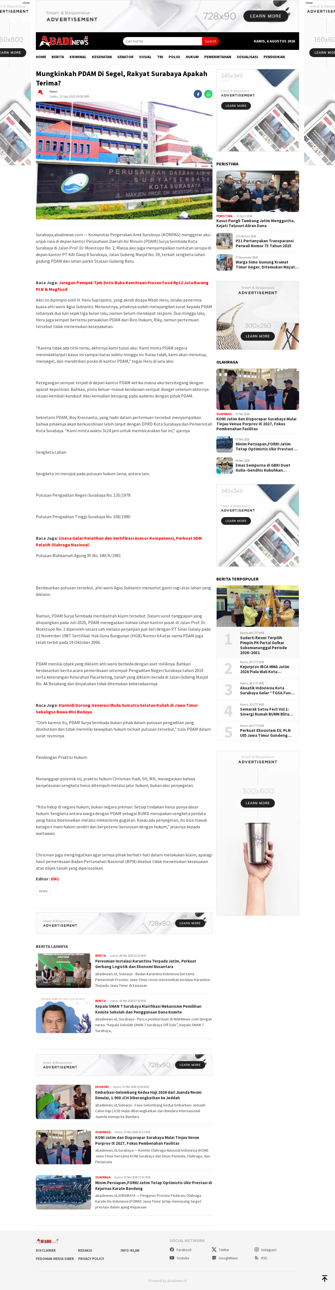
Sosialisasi (247, 56)
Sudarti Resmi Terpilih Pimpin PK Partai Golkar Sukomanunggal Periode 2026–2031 (263, 645)
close (26, 3)
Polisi (174, 56)
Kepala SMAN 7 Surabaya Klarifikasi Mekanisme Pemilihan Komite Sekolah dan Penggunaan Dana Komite (152, 1009)
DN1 (55, 879)
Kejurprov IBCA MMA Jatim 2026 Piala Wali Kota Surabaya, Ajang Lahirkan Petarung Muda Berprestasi (266, 669)
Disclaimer (46, 1250)
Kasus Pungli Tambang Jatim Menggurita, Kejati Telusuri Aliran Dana (255, 223)
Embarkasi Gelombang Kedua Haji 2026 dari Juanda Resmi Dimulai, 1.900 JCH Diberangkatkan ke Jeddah (152, 1095)
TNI (160, 56)
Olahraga (102, 1132)
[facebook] (198, 94)
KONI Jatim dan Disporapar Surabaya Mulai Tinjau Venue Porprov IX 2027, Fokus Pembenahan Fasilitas (151, 1140)
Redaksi (85, 1250)
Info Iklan (130, 1250)
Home (41, 56)
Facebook (180, 1250)
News (53, 91)
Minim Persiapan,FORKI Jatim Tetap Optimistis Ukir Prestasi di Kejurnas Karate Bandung (146, 1185)
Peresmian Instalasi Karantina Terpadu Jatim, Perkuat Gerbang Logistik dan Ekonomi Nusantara (149, 963)
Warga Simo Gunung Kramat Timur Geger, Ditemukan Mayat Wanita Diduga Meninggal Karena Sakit (267, 265)
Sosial (145, 56)
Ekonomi (102, 1087)
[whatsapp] (208, 94)
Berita (58, 56)
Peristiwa (224, 216)
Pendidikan (274, 56)
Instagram (265, 1250)
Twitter (220, 1250)
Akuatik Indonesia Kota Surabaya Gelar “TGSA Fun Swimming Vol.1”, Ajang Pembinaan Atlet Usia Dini (265, 690)
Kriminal (78, 56)
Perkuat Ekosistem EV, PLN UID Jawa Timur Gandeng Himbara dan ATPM (265, 733)
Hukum (192, 56)
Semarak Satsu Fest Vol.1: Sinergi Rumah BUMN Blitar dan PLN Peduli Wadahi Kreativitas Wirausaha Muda (266, 712)
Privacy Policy (91, 1258)
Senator (125, 56)
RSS (260, 1258)
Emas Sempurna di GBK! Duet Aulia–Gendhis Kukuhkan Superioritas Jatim (263, 468)
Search (210, 41)
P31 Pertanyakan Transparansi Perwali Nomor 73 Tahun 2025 (265, 243)
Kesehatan (102, 56)
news (43, 890)
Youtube (179, 1258)
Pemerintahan (217, 56)
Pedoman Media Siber (55, 1258)
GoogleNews (225, 1258)
